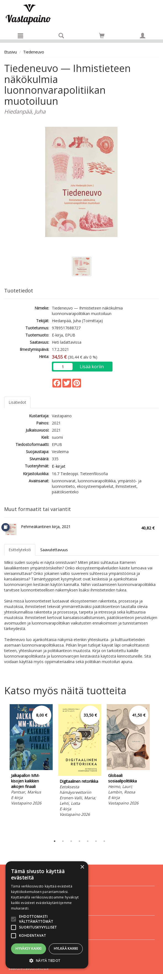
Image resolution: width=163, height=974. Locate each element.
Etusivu (10, 52)
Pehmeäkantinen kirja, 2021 (46, 526)
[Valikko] (20, 35)
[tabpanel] (31, 755)
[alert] (47, 914)
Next (156, 769)
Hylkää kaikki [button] (66, 948)
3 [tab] (71, 841)
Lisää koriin (92, 367)
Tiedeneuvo (33, 52)
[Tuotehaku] (61, 35)
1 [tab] (54, 841)
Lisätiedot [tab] (17, 402)
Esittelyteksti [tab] (20, 549)
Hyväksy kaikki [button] (28, 948)
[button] (47, 960)
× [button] (82, 867)
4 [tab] (79, 841)
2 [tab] (63, 841)
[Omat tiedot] (142, 35)
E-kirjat (58, 466)
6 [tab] (96, 841)
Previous (3, 769)
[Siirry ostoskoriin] (101, 35)
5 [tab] (87, 841)
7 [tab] (104, 841)
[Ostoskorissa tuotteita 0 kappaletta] (101, 36)
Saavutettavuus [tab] (54, 549)
